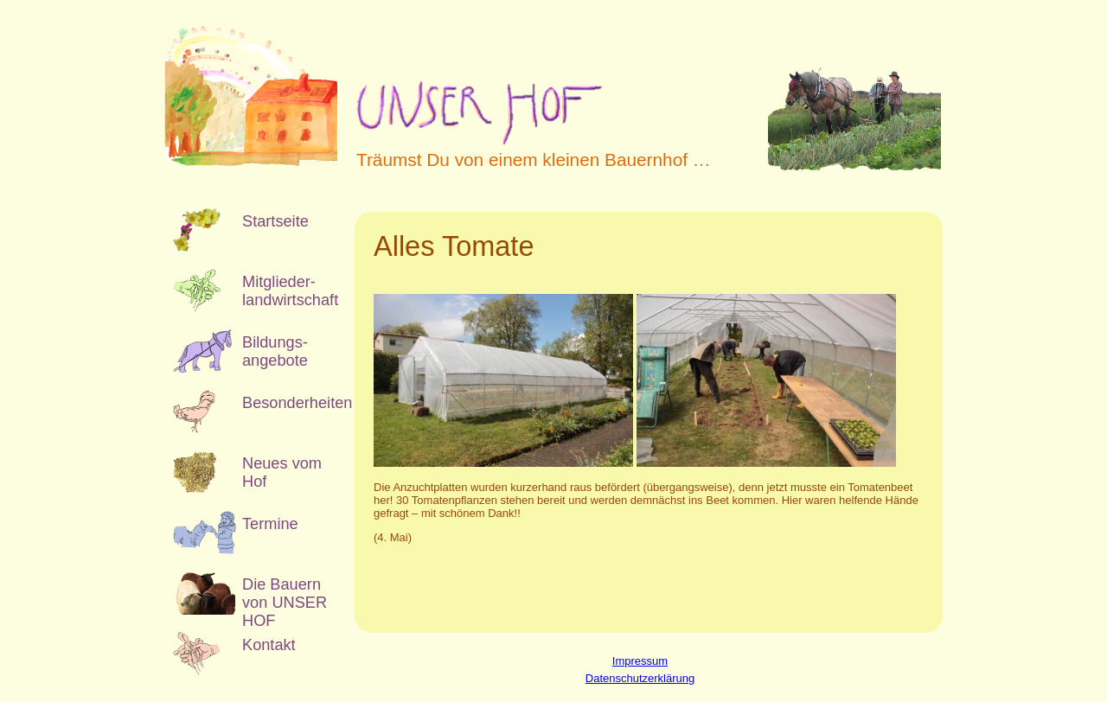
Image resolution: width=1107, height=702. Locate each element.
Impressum (640, 660)
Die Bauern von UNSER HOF (284, 595)
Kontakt (269, 645)
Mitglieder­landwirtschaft (285, 291)
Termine (270, 524)
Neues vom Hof (282, 472)
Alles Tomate (454, 246)
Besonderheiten (285, 403)
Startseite (275, 221)
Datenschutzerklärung (639, 678)
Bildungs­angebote (275, 351)
